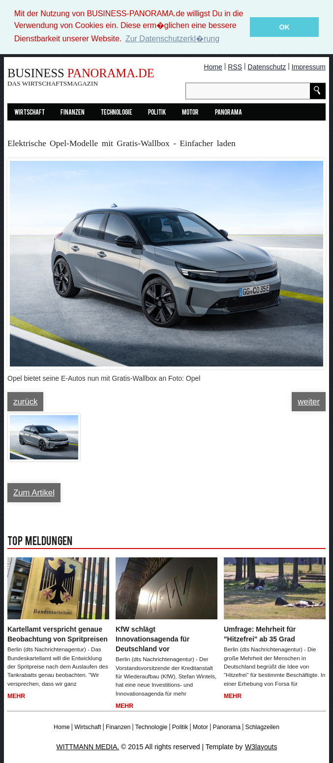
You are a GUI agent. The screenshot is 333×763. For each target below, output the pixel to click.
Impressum (309, 66)
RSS (235, 66)
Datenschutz (267, 66)
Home (213, 66)
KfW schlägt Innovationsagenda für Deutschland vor (152, 639)
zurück (25, 401)
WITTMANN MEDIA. (88, 746)
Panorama (228, 112)
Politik (157, 112)
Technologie (116, 112)
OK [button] (284, 27)
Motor (190, 112)
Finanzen (73, 112)
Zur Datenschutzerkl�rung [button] (172, 38)
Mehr (16, 695)
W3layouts (261, 746)
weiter (309, 401)
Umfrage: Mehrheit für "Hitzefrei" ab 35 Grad (260, 634)
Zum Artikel (34, 492)
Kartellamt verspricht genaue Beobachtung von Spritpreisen (57, 634)
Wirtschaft (29, 112)
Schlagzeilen (262, 726)
